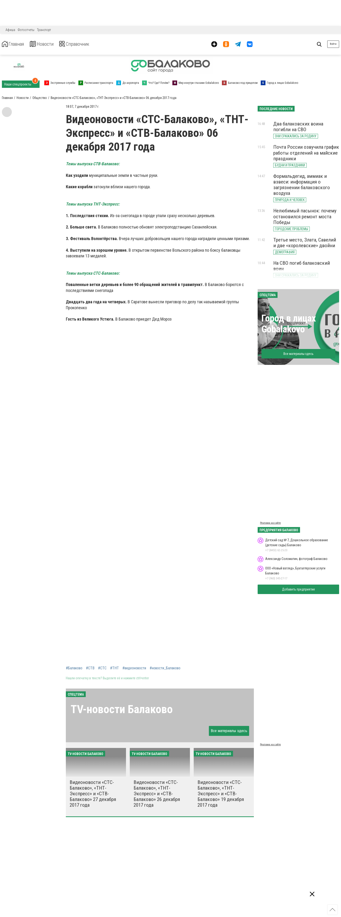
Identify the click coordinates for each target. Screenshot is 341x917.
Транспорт (44, 30)
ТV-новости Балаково (122, 709)
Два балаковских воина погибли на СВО (298, 126)
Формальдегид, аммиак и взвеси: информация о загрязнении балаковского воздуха (301, 184)
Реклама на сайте (270, 522)
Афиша (10, 30)
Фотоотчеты (26, 30)
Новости (47, 44)
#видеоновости (134, 668)
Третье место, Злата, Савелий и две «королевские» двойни (304, 242)
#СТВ (90, 668)
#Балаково (74, 668)
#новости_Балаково (165, 668)
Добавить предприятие (298, 589)
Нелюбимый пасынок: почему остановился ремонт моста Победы (305, 216)
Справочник (83, 44)
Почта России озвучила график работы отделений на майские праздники (306, 152)
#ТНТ (114, 668)
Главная (15, 44)
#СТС (102, 668)
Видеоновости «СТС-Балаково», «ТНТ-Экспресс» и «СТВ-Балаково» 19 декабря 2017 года (220, 793)
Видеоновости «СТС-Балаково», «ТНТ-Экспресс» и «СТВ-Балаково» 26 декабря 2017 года (157, 793)
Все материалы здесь (229, 730)
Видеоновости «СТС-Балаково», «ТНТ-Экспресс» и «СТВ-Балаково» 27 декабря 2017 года (93, 793)
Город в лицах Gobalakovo (288, 324)
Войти (333, 43)
